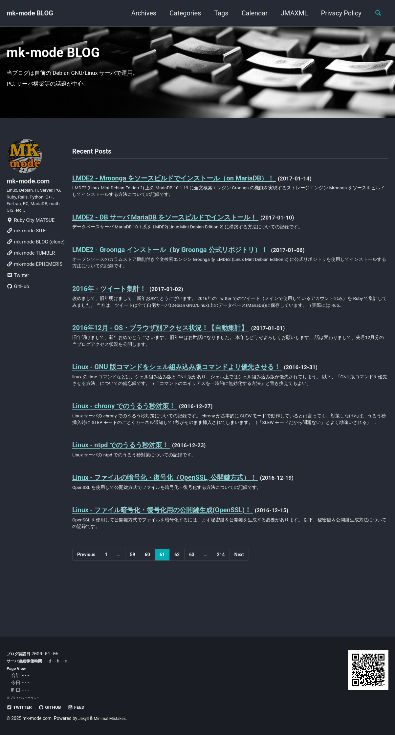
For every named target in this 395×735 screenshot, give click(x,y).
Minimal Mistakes (112, 718)
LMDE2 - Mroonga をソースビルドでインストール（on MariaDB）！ (189, 185)
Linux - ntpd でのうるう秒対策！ (128, 483)
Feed (82, 707)
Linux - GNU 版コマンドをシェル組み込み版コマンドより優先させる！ (195, 393)
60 (147, 599)
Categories (182, 13)
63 (191, 599)
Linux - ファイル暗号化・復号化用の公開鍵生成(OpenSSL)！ (175, 552)
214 (221, 599)
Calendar (251, 13)
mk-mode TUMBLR (31, 268)
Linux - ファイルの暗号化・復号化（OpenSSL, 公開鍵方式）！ (178, 518)
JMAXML (291, 13)
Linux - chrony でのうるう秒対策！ (132, 434)
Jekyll (84, 718)
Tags (218, 13)
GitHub (18, 301)
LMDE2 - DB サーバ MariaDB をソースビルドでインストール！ (180, 227)
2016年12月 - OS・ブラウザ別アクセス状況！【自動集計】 (174, 351)
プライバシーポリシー (26, 698)
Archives (140, 13)
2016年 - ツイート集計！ (115, 303)
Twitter (18, 290)
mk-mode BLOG (30, 13)
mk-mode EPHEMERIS (34, 279)
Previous (86, 599)
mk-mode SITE (26, 246)
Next (239, 599)
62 (177, 599)
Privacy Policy (338, 13)
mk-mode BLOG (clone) (36, 257)
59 (132, 599)
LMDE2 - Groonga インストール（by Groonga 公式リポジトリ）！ (185, 261)
